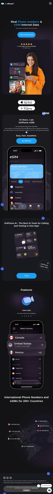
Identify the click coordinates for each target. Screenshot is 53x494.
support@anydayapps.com (41, 480)
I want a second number (26, 34)
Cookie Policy (34, 488)
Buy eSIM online (26, 141)
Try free (26, 275)
